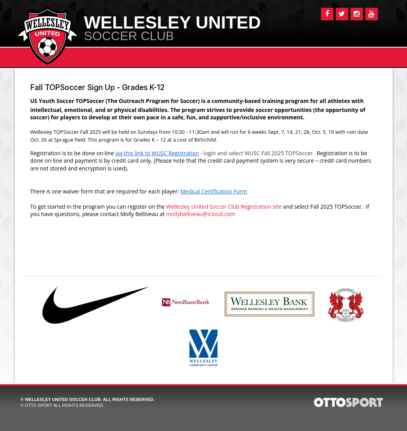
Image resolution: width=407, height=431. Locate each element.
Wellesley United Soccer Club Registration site (224, 206)
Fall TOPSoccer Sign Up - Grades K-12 (97, 87)
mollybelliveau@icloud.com (200, 214)
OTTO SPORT (39, 405)
